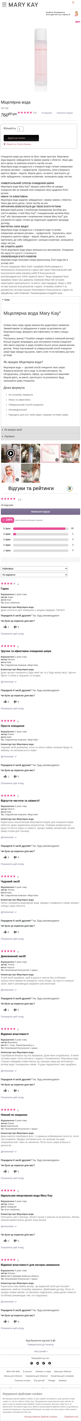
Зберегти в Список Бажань (18, 144)
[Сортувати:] (34, 568)
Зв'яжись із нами (43, 1371)
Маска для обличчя (13, 1376)
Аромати (63, 1380)
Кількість (10, 128)
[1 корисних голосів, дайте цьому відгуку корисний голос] (6, 627)
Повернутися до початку (40, 1344)
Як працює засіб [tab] (13, 429)
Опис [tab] (7, 299)
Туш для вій (39, 1380)
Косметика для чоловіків (62, 1376)
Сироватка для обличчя (37, 1376)
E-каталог (27, 1371)
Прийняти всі (71, 1416)
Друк (77, 21)
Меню (4, 4)
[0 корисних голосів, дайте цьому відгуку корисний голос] (6, 702)
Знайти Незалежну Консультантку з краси (57, 13)
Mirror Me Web (13, 1371)
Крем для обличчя (62, 1371)
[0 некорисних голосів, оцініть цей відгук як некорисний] (16, 627)
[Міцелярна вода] (40, 58)
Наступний (41, 1351)
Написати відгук (65, 113)
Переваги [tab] (9, 436)
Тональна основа (22, 1380)
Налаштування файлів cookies (40, 1416)
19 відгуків (46, 113)
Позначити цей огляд (12, 633)
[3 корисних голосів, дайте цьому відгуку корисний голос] (6, 857)
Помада (51, 1380)
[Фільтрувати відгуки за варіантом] (34, 575)
